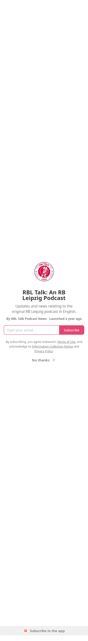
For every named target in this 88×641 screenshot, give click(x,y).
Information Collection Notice (52, 346)
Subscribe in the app (44, 630)
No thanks (44, 360)
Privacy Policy (43, 351)
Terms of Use (66, 342)
